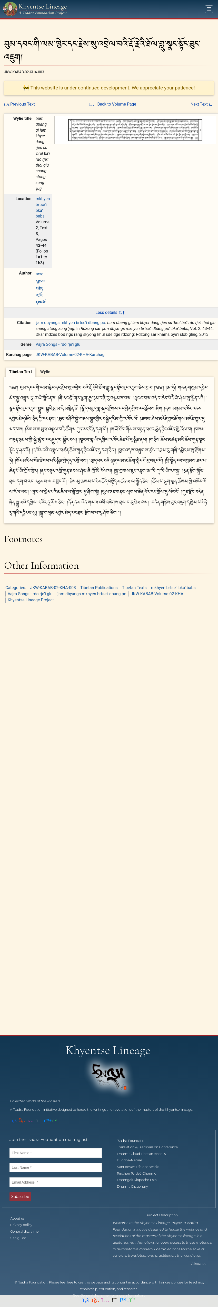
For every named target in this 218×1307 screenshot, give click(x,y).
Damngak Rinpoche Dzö (139, 1180)
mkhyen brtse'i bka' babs (173, 587)
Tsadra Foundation (134, 1141)
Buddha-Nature (132, 1160)
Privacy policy (24, 1225)
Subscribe (20, 1196)
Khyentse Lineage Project (31, 600)
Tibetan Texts (134, 587)
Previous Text (19, 104)
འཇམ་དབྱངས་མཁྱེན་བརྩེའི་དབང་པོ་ (41, 288)
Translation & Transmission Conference (150, 1147)
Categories (15, 587)
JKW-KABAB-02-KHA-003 (53, 587)
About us (20, 1218)
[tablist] (109, 371)
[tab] (20, 372)
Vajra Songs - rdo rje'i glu (58, 344)
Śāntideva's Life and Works (141, 1167)
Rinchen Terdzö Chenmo (139, 1173)
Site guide (21, 1238)
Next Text (202, 104)
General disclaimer (28, 1231)
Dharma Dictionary (135, 1186)
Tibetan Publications (99, 587)
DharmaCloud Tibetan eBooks (144, 1154)
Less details (109, 312)
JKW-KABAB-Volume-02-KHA (157, 593)
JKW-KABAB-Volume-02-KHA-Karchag (70, 354)
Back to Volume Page (112, 104)
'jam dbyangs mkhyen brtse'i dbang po (70, 322)
